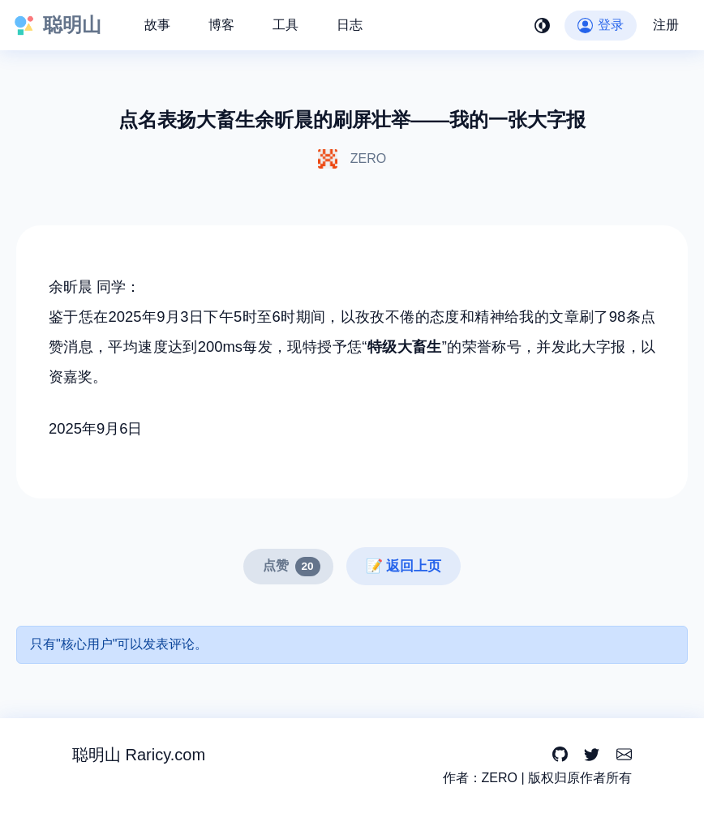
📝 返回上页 (404, 566)
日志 (350, 25)
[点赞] (288, 566)
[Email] (624, 755)
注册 (666, 25)
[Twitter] (591, 755)
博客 (221, 25)
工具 (285, 25)
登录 (600, 24)
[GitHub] (560, 755)
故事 (157, 25)
